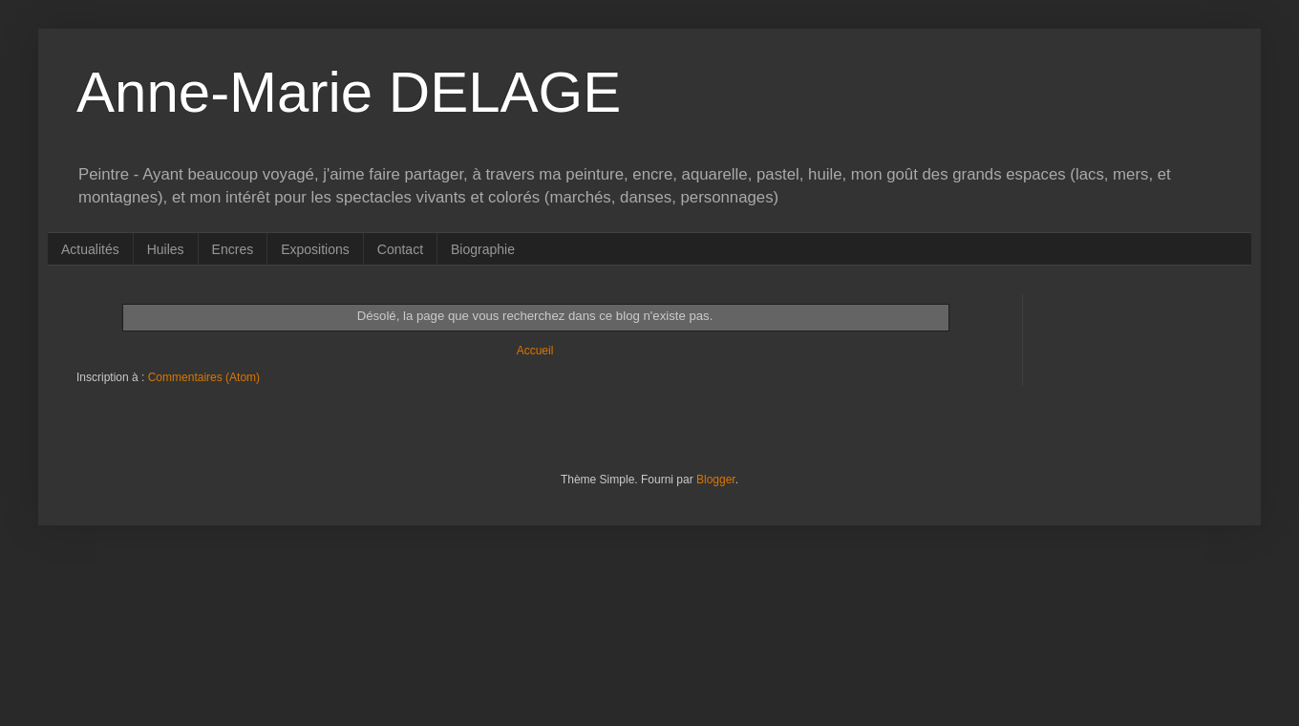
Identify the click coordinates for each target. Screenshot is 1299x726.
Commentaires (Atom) (204, 377)
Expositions (315, 249)
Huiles (165, 249)
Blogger (715, 479)
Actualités (90, 249)
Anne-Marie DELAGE (348, 92)
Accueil (535, 350)
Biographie (483, 249)
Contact (400, 249)
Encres (233, 249)
